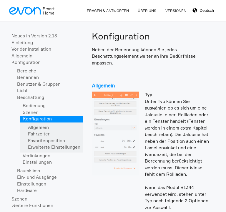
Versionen (175, 11)
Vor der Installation (31, 49)
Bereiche (26, 71)
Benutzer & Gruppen (39, 84)
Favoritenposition (46, 140)
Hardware (27, 190)
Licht (22, 90)
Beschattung (30, 97)
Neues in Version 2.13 (34, 36)
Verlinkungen (36, 155)
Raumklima (28, 170)
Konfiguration (26, 62)
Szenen (31, 112)
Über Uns (147, 11)
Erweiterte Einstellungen (54, 147)
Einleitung (22, 42)
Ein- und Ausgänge (37, 177)
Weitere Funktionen (32, 205)
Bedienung (34, 105)
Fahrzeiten (39, 134)
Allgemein (21, 56)
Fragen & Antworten (108, 11)
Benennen (28, 77)
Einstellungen (37, 162)
